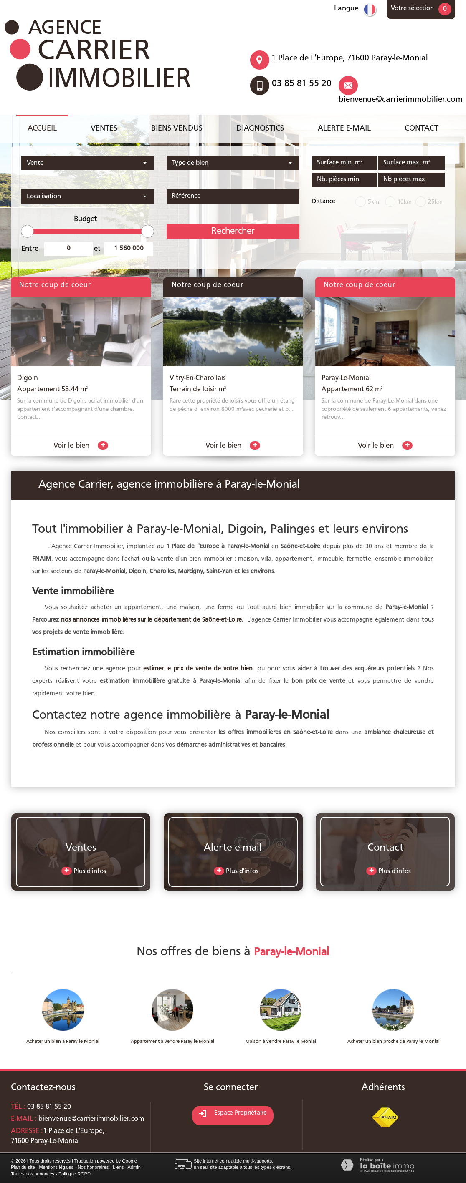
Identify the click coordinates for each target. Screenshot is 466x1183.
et (97, 248)
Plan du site (23, 1167)
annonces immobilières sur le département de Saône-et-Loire (157, 620)
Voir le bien (80, 445)
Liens (118, 1167)
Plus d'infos (83, 871)
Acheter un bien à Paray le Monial (62, 1041)
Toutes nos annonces (32, 1173)
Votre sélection (412, 8)
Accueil (42, 129)
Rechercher (233, 231)
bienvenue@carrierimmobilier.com (401, 100)
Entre (29, 248)
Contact (421, 129)
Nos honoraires (93, 1167)
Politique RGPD (74, 1173)
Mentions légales (56, 1167)
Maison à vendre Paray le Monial (280, 1041)
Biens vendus (177, 129)
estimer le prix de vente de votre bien (199, 669)
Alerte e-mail (344, 129)
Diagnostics (260, 129)
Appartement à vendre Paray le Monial (172, 1041)
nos (67, 620)
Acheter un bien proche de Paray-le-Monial (393, 1041)
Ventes (104, 129)
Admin (134, 1167)
